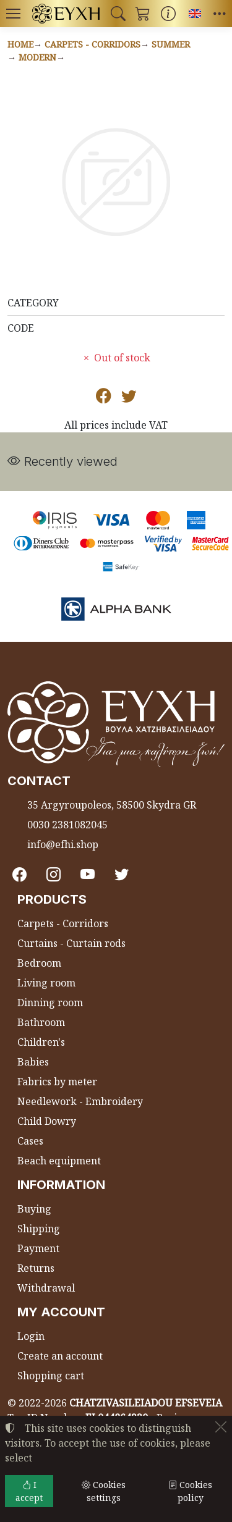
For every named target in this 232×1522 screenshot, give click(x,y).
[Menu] (13, 14)
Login (31, 1336)
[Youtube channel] (87, 875)
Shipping (38, 1228)
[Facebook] (19, 875)
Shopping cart (50, 1375)
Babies (33, 1062)
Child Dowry (46, 1121)
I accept (29, 1491)
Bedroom (39, 963)
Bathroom (41, 1022)
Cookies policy (190, 1491)
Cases (30, 1141)
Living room (46, 983)
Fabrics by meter (57, 1081)
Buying (34, 1209)
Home (20, 44)
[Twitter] (121, 875)
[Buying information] (168, 13)
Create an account (60, 1356)
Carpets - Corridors (92, 44)
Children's (41, 1042)
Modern (37, 57)
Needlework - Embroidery (80, 1101)
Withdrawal (46, 1288)
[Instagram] (53, 875)
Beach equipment (59, 1160)
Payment (38, 1248)
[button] (118, 14)
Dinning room (50, 1002)
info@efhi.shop (62, 844)
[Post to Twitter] (129, 398)
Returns (35, 1268)
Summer (171, 44)
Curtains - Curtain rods (71, 943)
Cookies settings (104, 1491)
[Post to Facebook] (103, 398)
